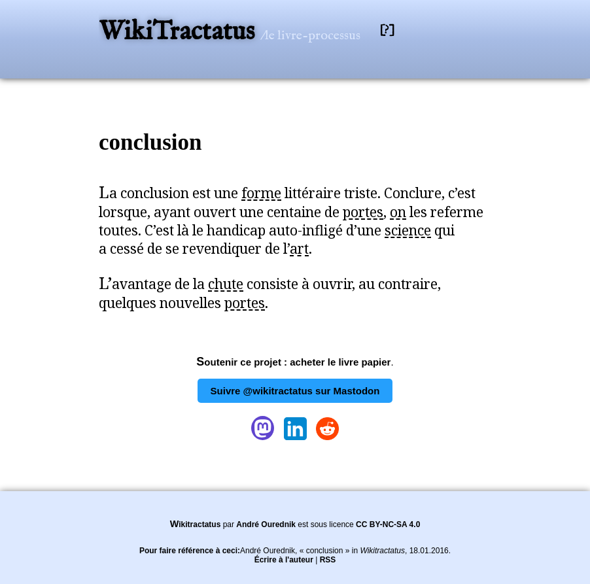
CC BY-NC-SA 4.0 (388, 524)
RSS (328, 559)
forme (261, 193)
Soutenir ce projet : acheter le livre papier (293, 362)
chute (225, 284)
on (398, 212)
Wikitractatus (195, 524)
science (408, 230)
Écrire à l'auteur (283, 559)
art (299, 248)
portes (363, 212)
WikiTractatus (179, 32)
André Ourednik (266, 524)
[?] (387, 30)
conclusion (150, 142)
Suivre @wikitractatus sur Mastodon (295, 390)
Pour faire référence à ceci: (189, 550)
